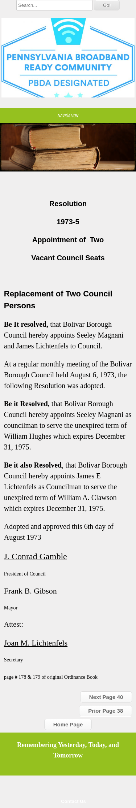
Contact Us (73, 801)
